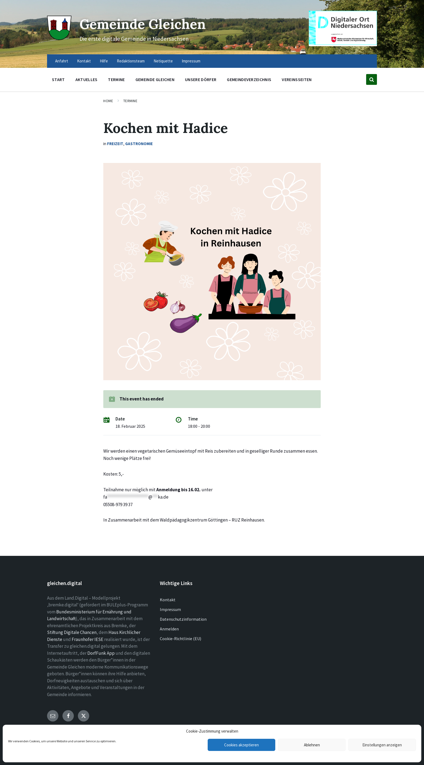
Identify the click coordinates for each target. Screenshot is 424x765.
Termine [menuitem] (116, 79)
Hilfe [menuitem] (104, 61)
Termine (130, 100)
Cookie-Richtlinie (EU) (180, 638)
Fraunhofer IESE (87, 639)
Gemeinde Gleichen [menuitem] (154, 79)
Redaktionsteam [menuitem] (131, 61)
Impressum (170, 609)
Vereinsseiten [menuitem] (297, 79)
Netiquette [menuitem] (163, 61)
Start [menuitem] (58, 79)
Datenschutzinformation (183, 619)
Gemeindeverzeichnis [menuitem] (249, 79)
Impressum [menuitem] (191, 61)
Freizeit (115, 143)
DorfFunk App (101, 653)
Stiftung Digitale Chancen (72, 632)
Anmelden (169, 629)
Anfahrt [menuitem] (61, 61)
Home (108, 100)
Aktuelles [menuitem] (86, 79)
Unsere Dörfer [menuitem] (200, 79)
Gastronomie (139, 143)
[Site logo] (59, 38)
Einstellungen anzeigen (382, 744)
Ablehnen (312, 744)
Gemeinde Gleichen (144, 24)
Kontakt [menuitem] (84, 61)
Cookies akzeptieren (241, 744)
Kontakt (167, 599)
